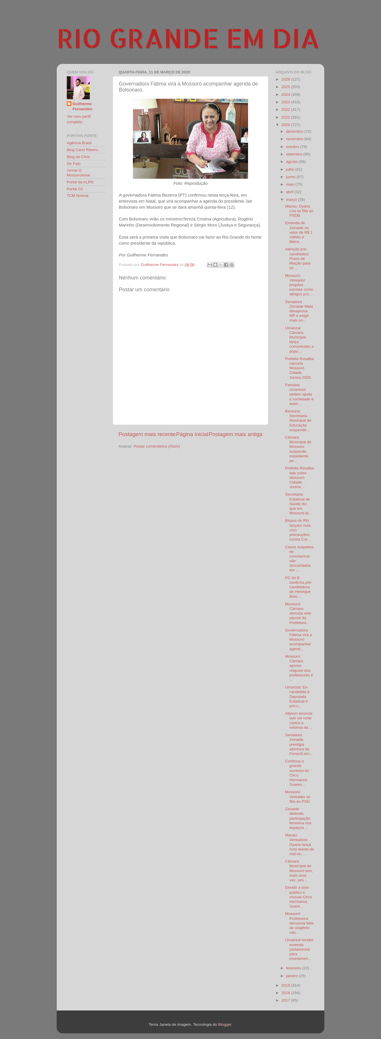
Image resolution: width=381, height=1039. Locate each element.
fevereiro (294, 968)
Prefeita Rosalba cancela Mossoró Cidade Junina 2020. (299, 368)
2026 (286, 79)
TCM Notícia (77, 195)
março (292, 199)
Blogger (224, 1024)
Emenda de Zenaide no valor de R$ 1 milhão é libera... (299, 232)
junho (291, 177)
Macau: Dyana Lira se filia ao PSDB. (299, 211)
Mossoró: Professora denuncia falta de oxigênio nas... (299, 923)
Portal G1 (75, 189)
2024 (286, 94)
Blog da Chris (78, 157)
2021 (286, 117)
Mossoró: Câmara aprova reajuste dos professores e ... (299, 668)
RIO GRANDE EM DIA (188, 38)
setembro (294, 154)
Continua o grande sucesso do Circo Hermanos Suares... (297, 773)
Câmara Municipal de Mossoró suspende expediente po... (298, 449)
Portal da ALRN (80, 182)
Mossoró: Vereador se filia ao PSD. (298, 796)
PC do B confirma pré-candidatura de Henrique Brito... (299, 587)
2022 (286, 109)
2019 (286, 985)
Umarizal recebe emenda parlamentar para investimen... (299, 949)
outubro (293, 146)
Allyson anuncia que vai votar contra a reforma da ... (299, 720)
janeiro (292, 976)
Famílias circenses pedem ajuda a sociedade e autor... (299, 394)
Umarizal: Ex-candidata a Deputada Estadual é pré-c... (297, 696)
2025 (286, 87)
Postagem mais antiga (235, 434)
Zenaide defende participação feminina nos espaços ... (298, 818)
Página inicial (192, 434)
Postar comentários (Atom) (157, 446)
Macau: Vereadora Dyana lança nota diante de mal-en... (299, 844)
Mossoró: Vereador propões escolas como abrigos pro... (299, 284)
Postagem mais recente (147, 434)
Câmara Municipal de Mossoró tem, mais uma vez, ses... (299, 870)
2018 (286, 993)
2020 (286, 125)
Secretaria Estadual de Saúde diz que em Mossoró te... (298, 503)
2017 (286, 1000)
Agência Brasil (79, 143)
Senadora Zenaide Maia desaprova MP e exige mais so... (299, 311)
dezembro (295, 131)
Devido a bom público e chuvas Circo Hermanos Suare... (298, 896)
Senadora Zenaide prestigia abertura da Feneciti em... (299, 744)
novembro (295, 139)
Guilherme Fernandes (82, 106)
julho (290, 169)
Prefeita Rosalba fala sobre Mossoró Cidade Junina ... (299, 477)
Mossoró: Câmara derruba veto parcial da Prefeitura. (298, 613)
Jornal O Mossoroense (78, 172)
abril (290, 192)
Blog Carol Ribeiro (82, 150)
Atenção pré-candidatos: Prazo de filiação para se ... (297, 258)
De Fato (74, 163)
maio (291, 184)
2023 (286, 102)
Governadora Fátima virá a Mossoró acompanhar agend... (298, 639)
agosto (292, 161)
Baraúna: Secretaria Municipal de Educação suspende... (298, 420)
